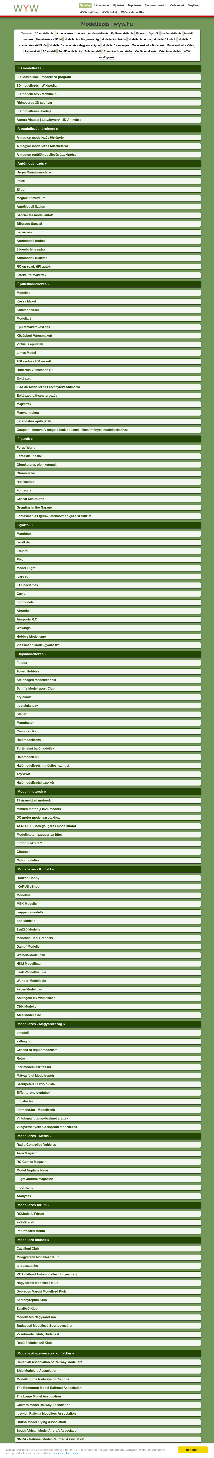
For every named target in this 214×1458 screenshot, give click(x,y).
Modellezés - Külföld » (36, 869)
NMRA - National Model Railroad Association (50, 1439)
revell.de (23, 542)
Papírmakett (32, 51)
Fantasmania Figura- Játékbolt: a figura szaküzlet (54, 516)
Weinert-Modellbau (31, 955)
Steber (22, 714)
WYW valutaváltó (132, 12)
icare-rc (22, 576)
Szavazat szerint (155, 5)
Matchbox (24, 533)
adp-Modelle (26, 921)
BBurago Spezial (29, 223)
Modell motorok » (32, 792)
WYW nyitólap (89, 12)
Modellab (24, 293)
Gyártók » (26, 525)
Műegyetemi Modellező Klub (38, 1257)
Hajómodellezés (171, 33)
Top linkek (134, 5)
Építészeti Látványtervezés (37, 395)
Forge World (26, 447)
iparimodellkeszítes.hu (34, 1067)
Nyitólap (85, 5)
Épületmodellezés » (34, 284)
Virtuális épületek (30, 344)
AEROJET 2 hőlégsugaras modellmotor (46, 826)
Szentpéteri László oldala (36, 1084)
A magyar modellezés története (40, 137)
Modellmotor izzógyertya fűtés (40, 834)
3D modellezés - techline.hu (38, 94)
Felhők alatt (26, 1222)
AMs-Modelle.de (29, 1015)
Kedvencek (177, 5)
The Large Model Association (39, 1396)
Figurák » (25, 439)
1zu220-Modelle (28, 929)
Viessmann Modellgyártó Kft (38, 645)
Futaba (22, 662)
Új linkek (118, 5)
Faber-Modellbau (29, 989)
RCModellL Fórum (30, 1213)
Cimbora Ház (26, 731)
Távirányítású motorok (34, 800)
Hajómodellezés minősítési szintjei (43, 765)
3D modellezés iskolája (34, 111)
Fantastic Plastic (29, 456)
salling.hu (24, 1041)
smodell (23, 1032)
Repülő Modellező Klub (34, 1342)
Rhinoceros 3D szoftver (34, 102)
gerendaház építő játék (34, 421)
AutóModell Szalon (31, 206)
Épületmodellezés (122, 33)
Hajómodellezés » (32, 654)
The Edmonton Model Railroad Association (49, 1388)
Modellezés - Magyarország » (41, 1024)
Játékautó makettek (31, 275)
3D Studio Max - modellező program (44, 77)
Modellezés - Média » (35, 1136)
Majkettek (24, 404)
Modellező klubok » (33, 1240)
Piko (20, 559)
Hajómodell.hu (28, 757)
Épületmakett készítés (33, 327)
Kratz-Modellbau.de (31, 972)
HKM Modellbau (29, 963)
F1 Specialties (27, 585)
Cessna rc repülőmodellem (37, 1050)
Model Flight (26, 568)
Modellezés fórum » (34, 1205)
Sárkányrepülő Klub (32, 1300)
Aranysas (24, 1196)
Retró (21, 1058)
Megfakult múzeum (31, 198)
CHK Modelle (26, 1006)
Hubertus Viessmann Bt (35, 370)
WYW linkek (110, 12)
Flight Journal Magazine (35, 1179)
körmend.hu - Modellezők (36, 1110)
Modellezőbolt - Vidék (180, 45)
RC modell (49, 51)
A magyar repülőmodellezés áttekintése (47, 154)
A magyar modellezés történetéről (42, 146)
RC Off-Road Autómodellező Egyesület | (47, 1274)
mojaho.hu (25, 1101)
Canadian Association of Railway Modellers (49, 1362)
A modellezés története (70, 33)
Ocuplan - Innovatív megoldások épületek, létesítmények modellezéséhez (72, 430)
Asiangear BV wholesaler (36, 998)
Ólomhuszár (26, 473)
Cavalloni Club (28, 1248)
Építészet (24, 378)
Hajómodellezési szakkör (35, 782)
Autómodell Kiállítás (32, 258)
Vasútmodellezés (145, 51)
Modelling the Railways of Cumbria (43, 1379)
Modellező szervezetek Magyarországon (74, 45)
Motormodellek (28, 860)
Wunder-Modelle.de (31, 980)
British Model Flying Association (41, 1422)
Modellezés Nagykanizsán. (37, 1317)
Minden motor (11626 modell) (39, 809)
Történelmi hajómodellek (35, 748)
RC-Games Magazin (31, 1161)
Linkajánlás (101, 5)
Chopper (23, 851)
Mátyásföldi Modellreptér (35, 1075)
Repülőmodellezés (70, 51)
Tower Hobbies (28, 671)
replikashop (26, 481)
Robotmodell (93, 51)
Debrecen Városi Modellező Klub (41, 1291)
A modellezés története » (38, 129)
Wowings (24, 628)
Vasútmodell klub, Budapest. (38, 1334)
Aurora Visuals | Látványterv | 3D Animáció (49, 119)
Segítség (193, 5)
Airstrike (23, 611)
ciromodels (25, 602)
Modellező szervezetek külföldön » (46, 1353)
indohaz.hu (25, 1187)
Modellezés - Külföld (49, 39)
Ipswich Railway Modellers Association (46, 1413)
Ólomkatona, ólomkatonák (37, 464)
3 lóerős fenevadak (31, 249)
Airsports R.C (27, 619)
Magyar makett (28, 412)
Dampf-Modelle (28, 946)
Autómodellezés (98, 33)
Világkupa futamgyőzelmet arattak (42, 1118)
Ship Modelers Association (37, 1370)
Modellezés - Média (114, 39)
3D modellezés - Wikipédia (37, 85)
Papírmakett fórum (31, 1231)
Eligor (21, 189)
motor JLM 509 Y (29, 843)
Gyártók (154, 33)
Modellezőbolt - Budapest (148, 45)
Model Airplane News (33, 1170)
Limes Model (26, 352)
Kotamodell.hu (28, 310)
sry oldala (24, 697)
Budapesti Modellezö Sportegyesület (44, 1325)
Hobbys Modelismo (31, 636)
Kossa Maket (26, 301)
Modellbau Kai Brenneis (35, 938)
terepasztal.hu (27, 1265)
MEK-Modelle (27, 903)
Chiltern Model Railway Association (44, 1405)
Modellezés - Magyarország (81, 39)
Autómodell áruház (31, 241)
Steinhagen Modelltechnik (36, 680)
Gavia (21, 593)
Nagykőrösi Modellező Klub (37, 1283)
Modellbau (25, 895)
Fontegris (24, 490)
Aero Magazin (27, 1153)
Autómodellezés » (32, 163)
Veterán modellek (170, 51)
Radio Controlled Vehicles (36, 1144)
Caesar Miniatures (30, 499)
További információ (65, 1453)
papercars (24, 232)
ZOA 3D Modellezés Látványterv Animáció (48, 387)
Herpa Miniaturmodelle (34, 172)
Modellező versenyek (116, 45)
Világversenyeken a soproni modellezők (47, 1127)
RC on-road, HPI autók (34, 266)
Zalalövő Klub (27, 1308)
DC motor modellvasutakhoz (38, 817)
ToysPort (23, 774)
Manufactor (25, 722)
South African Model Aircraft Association (48, 1430)
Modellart (24, 318)
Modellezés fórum (139, 39)
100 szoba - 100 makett (34, 361)
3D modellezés (44, 33)
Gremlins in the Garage (34, 507)
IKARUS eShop (28, 886)
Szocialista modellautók (35, 215)
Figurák (141, 33)
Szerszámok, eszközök (118, 51)
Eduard (22, 551)
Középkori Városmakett (34, 335)
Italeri (21, 181)
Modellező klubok (165, 39)
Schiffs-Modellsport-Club (36, 688)
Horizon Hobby (28, 878)
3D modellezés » (31, 68)
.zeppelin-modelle (30, 912)
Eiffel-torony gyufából (33, 1092)
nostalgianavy (27, 705)
